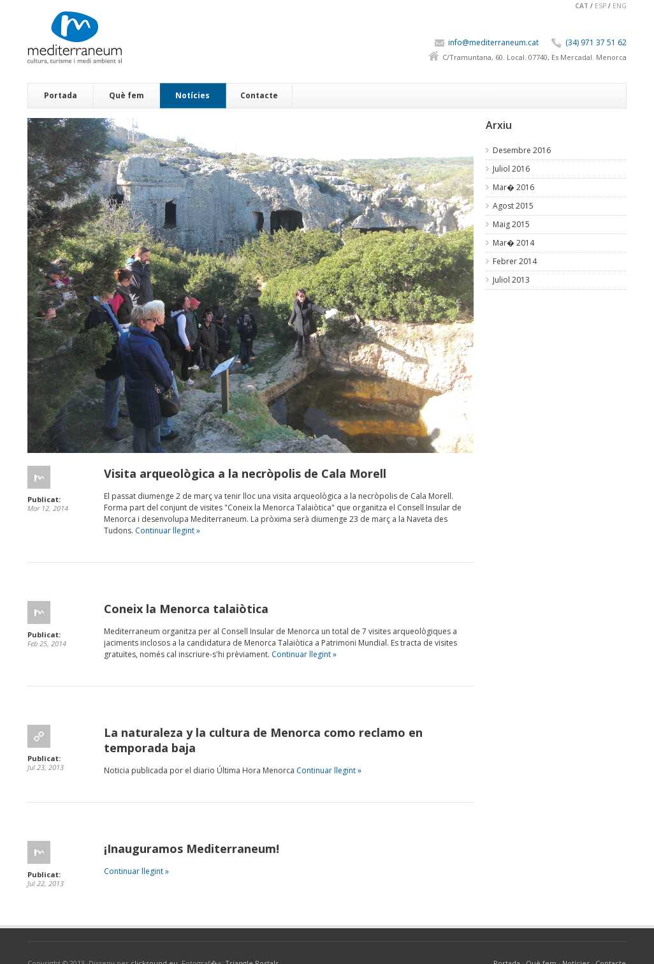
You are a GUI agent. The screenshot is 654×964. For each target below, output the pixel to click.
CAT (581, 5)
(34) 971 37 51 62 (596, 42)
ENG (620, 5)
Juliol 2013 (511, 279)
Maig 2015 (511, 224)
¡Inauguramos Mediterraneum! (191, 848)
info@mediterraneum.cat (493, 42)
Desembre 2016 (522, 150)
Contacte (259, 95)
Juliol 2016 (511, 168)
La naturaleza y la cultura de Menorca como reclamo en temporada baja (263, 740)
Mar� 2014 (513, 242)
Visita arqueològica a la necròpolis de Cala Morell (245, 473)
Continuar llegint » (167, 530)
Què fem (126, 95)
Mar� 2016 (513, 187)
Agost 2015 (513, 205)
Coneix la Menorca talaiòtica (186, 608)
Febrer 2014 (515, 261)
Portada (60, 95)
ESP (600, 5)
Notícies (192, 95)
